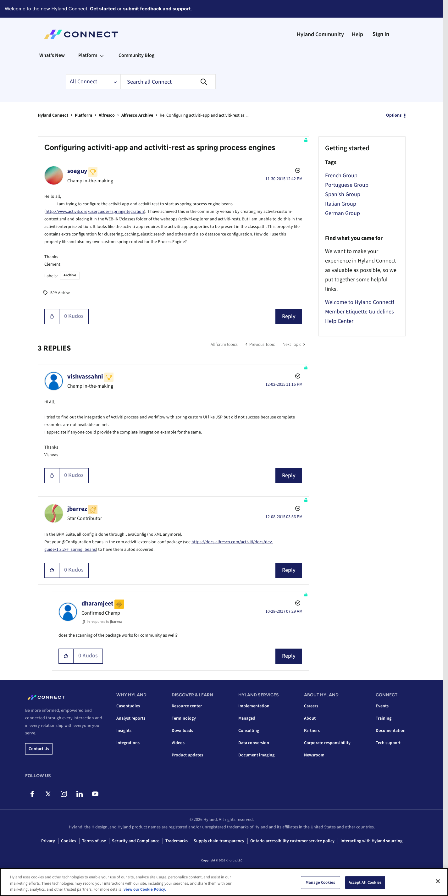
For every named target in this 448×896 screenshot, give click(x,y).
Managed (246, 718)
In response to (104, 621)
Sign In (381, 34)
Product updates (187, 755)
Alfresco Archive (137, 115)
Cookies (68, 841)
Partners (312, 730)
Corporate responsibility (327, 743)
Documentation (391, 730)
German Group (342, 213)
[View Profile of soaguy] (77, 171)
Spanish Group (342, 194)
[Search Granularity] (93, 81)
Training (383, 718)
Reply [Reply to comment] (289, 475)
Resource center (187, 706)
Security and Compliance (135, 841)
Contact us (39, 749)
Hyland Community (320, 34)
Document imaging (256, 755)
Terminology (184, 718)
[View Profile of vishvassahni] (85, 376)
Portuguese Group (346, 185)
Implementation (253, 706)
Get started (103, 9)
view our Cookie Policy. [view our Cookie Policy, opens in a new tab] (145, 889)
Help (357, 34)
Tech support (388, 743)
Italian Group (340, 204)
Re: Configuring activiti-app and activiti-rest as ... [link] (204, 115)
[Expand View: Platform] (102, 55)
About (310, 718)
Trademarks (176, 841)
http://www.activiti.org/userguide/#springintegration (95, 211)
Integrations (128, 743)
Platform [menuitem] (87, 55)
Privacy (48, 841)
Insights (123, 730)
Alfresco (107, 115)
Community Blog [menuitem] (136, 55)
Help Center (339, 321)
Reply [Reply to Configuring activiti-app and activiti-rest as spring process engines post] (289, 316)
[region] (224, 882)
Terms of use (94, 841)
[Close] (438, 881)
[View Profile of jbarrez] (77, 509)
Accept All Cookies (365, 882)
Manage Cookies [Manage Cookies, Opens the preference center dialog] (320, 882)
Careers (311, 706)
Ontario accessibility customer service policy (292, 841)
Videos (178, 743)
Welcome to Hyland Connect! (359, 302)
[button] (52, 316)
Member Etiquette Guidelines (359, 312)
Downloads (182, 730)
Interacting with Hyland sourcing (371, 841)
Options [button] (393, 115)
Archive (70, 275)
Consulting (248, 730)
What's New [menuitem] (52, 55)
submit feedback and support (157, 9)
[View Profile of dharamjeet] (97, 603)
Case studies (128, 706)
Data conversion (253, 743)
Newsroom (314, 755)
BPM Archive (60, 293)
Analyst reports (130, 718)
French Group (341, 176)
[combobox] (168, 81)
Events (382, 706)
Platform (83, 115)
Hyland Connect (53, 115)
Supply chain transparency (219, 841)
